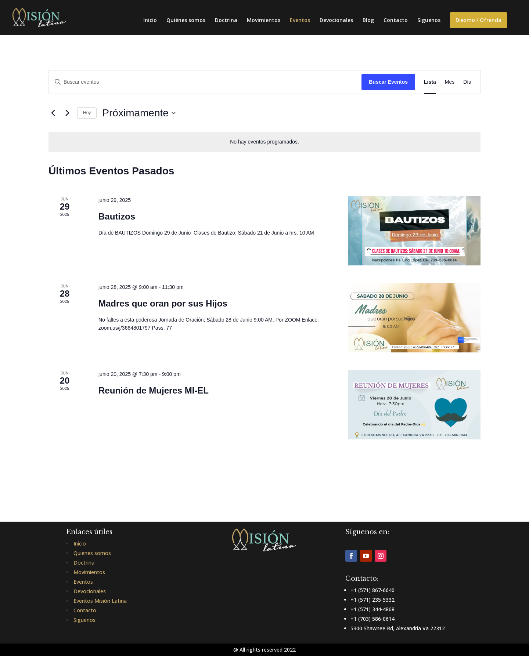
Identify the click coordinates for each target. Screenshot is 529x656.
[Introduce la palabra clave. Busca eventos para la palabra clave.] (205, 82)
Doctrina (226, 20)
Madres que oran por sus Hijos (162, 303)
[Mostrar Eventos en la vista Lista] (430, 82)
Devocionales (336, 20)
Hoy (87, 112)
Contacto (396, 20)
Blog (368, 20)
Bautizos (116, 216)
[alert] (264, 142)
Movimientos (263, 20)
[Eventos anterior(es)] (52, 113)
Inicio (150, 20)
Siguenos (428, 20)
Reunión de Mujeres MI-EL (153, 390)
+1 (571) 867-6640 (372, 590)
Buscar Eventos (388, 82)
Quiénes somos (185, 20)
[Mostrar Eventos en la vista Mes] (449, 82)
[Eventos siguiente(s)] (67, 113)
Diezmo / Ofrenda (478, 20)
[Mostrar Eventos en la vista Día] (467, 82)
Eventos (300, 20)
